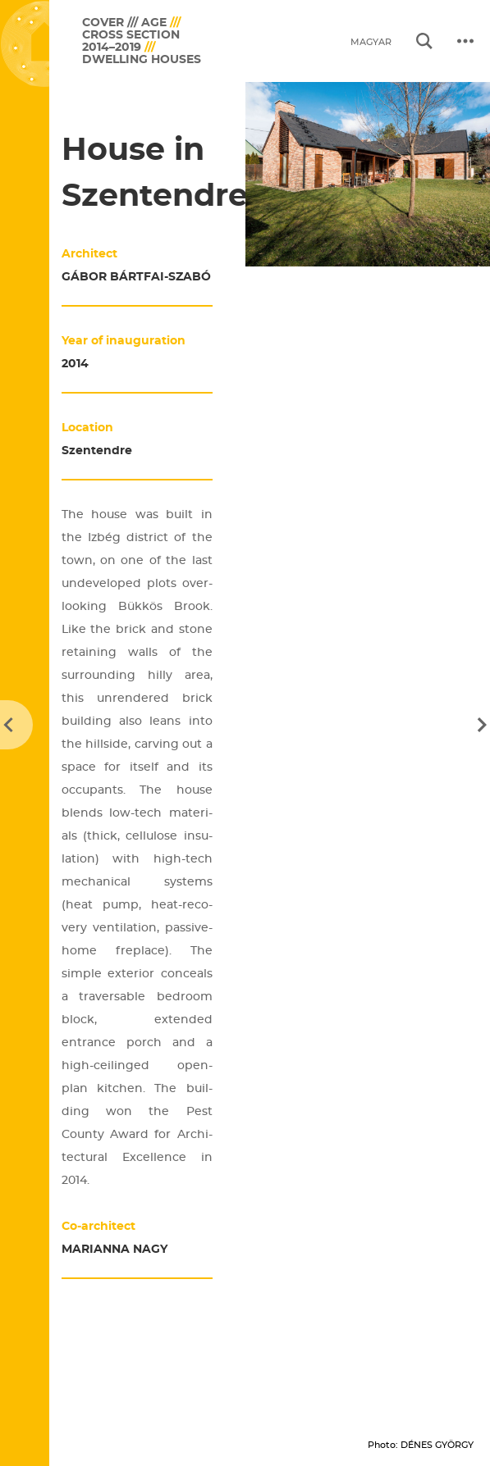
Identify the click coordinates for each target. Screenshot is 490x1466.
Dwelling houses (141, 59)
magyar (371, 42)
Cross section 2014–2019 (131, 41)
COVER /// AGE (124, 22)
